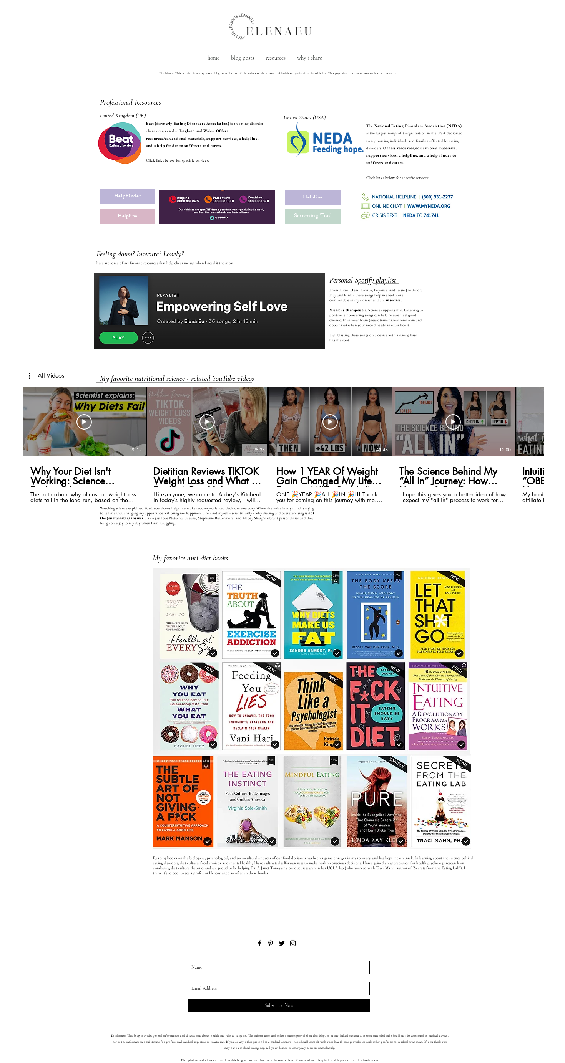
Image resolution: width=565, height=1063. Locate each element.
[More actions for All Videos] (46, 375)
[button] (46, 375)
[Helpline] (127, 216)
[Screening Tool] (313, 216)
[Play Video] (84, 422)
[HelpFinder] (127, 196)
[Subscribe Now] (279, 1005)
